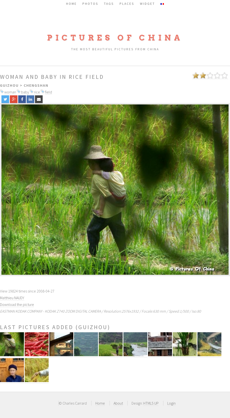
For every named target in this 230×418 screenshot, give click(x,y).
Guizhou (9, 85)
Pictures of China (115, 37)
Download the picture (17, 304)
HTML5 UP (151, 403)
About (118, 403)
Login (171, 403)
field (48, 92)
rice (37, 92)
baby (25, 92)
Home (100, 403)
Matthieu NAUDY (12, 297)
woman (10, 92)
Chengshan (36, 85)
